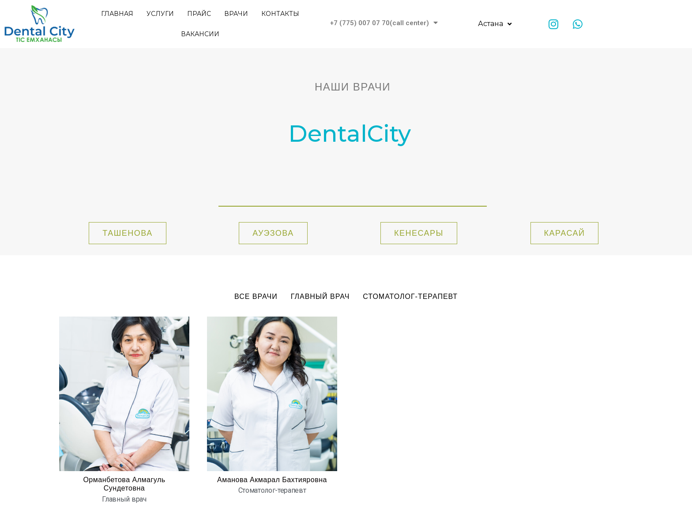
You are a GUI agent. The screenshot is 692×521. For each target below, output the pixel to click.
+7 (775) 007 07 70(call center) (384, 23)
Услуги (160, 14)
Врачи (236, 14)
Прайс (199, 14)
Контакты (280, 14)
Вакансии (200, 34)
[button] (127, 233)
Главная (117, 14)
